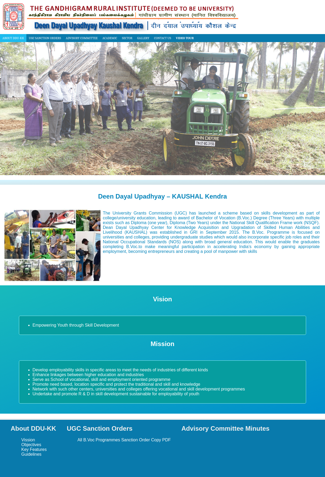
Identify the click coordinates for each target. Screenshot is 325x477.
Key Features (34, 449)
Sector (127, 38)
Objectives (31, 444)
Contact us (162, 38)
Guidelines (31, 454)
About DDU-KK (13, 38)
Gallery (143, 38)
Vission (28, 440)
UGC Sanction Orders (45, 38)
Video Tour (185, 38)
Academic (109, 38)
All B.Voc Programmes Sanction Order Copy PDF (124, 440)
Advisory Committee (82, 38)
